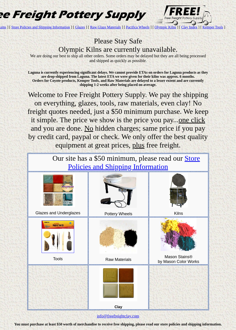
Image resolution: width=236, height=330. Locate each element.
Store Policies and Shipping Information (40, 27)
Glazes (80, 27)
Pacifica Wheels (137, 27)
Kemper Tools (213, 27)
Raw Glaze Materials (105, 27)
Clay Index (189, 27)
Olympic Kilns (165, 27)
